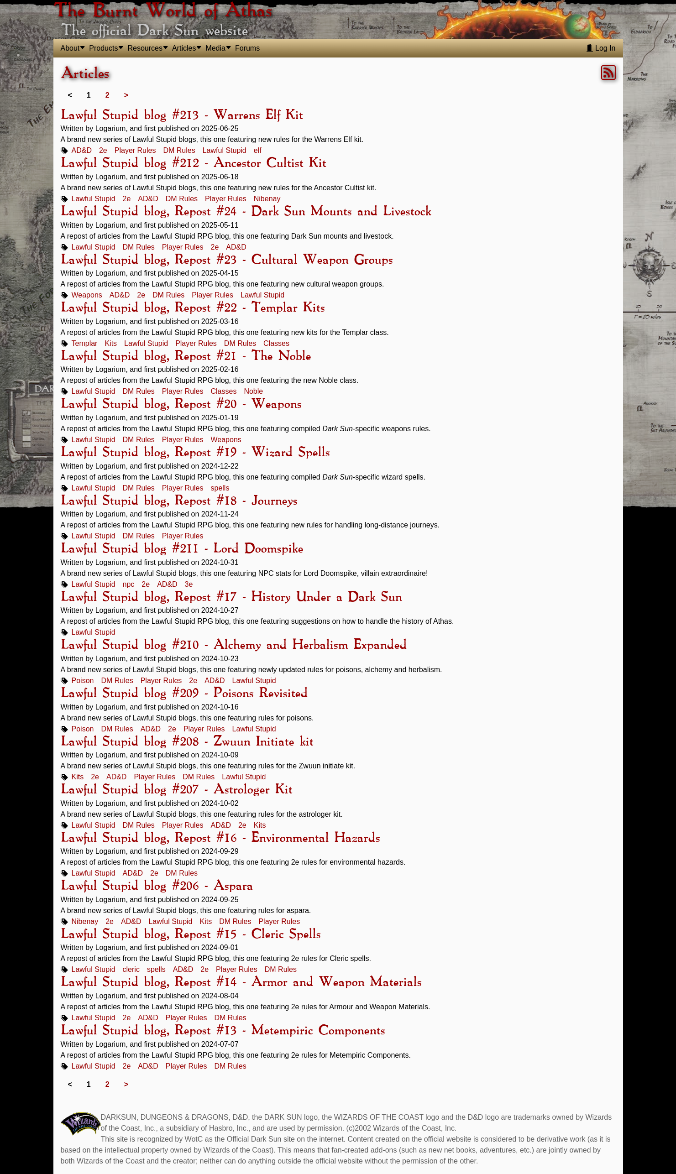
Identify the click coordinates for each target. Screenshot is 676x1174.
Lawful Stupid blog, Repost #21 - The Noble (186, 356)
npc (129, 584)
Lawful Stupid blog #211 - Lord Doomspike (182, 549)
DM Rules (179, 150)
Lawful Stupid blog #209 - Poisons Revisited (184, 693)
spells (220, 488)
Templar (85, 343)
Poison (83, 680)
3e (189, 584)
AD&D (82, 150)
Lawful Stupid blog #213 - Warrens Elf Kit (182, 115)
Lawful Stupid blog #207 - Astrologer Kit (176, 789)
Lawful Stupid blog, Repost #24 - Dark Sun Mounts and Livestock (246, 211)
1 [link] (89, 95)
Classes (276, 343)
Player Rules (135, 150)
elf (258, 150)
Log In (601, 48)
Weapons (87, 295)
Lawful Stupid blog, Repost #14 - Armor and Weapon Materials (241, 982)
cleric (131, 969)
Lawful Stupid (224, 150)
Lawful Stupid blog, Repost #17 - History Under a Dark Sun (231, 597)
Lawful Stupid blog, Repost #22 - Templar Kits (193, 308)
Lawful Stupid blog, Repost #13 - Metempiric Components (223, 1030)
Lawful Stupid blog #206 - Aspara (157, 886)
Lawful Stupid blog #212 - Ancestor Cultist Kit (193, 163)
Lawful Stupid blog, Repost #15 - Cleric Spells (190, 934)
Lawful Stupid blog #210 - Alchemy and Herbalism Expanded (234, 645)
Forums (247, 48)
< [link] (70, 95)
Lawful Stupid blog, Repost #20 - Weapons (181, 404)
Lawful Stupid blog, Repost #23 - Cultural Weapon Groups (227, 260)
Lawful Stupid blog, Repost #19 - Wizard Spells (195, 452)
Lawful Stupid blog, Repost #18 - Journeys (179, 501)
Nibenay (267, 199)
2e (103, 150)
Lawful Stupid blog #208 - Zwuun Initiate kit (187, 742)
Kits (111, 343)
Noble (253, 391)
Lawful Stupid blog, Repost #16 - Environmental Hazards (220, 838)
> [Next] (126, 95)
